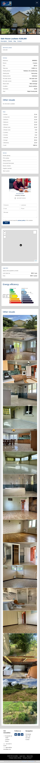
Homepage (6, 4)
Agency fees (30, 756)
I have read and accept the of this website (18, 220)
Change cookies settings (15, 757)
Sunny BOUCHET (20, 193)
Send (6, 222)
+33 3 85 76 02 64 (21, 198)
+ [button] (4, 232)
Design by (27, 757)
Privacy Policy (24, 761)
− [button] (4, 234)
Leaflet (36, 260)
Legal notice (22, 756)
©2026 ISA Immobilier (12, 756)
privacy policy (21, 220)
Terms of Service (31, 761)
